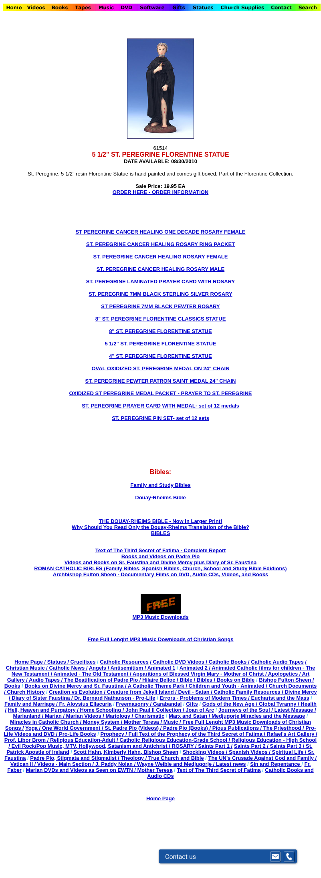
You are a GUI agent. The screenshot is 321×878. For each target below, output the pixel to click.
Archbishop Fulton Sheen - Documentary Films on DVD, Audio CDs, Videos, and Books (160, 574)
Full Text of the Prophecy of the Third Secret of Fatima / (197, 734)
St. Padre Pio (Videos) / (134, 728)
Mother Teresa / (144, 722)
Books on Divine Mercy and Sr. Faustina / (75, 686)
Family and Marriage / (31, 704)
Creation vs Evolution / (78, 692)
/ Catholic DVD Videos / (178, 662)
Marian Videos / (86, 716)
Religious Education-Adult (82, 740)
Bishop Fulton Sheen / (286, 680)
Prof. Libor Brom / (27, 740)
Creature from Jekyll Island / (142, 692)
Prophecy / (114, 734)
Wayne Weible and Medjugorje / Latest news (191, 764)
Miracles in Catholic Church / (46, 722)
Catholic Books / (228, 662)
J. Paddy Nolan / (116, 764)
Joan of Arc (200, 710)
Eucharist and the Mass (280, 698)
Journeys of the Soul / (246, 710)
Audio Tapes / (46, 680)
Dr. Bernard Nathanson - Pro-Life (114, 698)
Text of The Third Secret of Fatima (218, 770)
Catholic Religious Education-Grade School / (175, 740)
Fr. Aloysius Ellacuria (85, 704)
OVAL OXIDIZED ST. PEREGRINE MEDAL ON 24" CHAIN (160, 368)
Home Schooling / (102, 710)
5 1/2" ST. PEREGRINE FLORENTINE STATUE (160, 344)
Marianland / (29, 716)
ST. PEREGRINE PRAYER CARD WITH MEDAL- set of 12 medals (160, 406)
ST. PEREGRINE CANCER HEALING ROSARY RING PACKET (160, 244)
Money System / (103, 722)
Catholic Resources (124, 662)
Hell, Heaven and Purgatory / (44, 710)
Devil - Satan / (196, 692)
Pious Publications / (237, 728)
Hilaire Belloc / (160, 680)
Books (12, 686)
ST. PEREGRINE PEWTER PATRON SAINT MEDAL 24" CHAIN (160, 381)
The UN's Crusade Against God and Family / (262, 758)
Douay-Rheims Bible (160, 498)
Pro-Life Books (77, 734)
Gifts (192, 704)
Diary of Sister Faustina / (43, 698)
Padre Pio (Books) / (187, 728)
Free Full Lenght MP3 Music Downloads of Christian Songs (160, 639)
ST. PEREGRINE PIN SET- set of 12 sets (160, 418)
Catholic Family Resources (247, 692)
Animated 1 (161, 668)
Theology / (134, 758)
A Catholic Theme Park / (158, 686)
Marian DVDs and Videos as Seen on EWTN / (81, 770)
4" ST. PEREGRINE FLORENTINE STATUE (160, 356)
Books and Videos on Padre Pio (160, 556)
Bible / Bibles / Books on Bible (216, 680)
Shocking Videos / (206, 752)
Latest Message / (295, 710)
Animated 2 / (196, 668)
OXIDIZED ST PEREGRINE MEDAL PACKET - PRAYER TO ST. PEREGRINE (160, 393)
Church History (25, 692)
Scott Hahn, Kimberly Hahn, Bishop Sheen (125, 752)
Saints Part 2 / (251, 746)
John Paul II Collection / (155, 710)
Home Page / (30, 662)
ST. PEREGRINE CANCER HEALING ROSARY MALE (160, 269)
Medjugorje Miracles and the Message (258, 716)
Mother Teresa (154, 770)
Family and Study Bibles (160, 485)
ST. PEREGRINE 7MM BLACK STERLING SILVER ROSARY (160, 294)
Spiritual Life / (290, 752)
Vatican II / (23, 764)
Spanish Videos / (250, 752)
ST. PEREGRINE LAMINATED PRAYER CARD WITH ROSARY (160, 282)
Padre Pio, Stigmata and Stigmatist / (75, 758)
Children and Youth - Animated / (229, 686)
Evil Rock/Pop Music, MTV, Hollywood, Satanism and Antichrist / (92, 746)
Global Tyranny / (280, 704)
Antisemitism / (128, 668)
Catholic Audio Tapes (277, 662)
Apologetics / (285, 674)
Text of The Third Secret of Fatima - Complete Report (160, 550)
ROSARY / (185, 746)
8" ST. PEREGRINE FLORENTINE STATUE (160, 331)
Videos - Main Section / (66, 764)
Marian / (55, 716)
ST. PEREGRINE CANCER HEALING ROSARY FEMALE (160, 257)
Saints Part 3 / (287, 746)
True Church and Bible (176, 758)
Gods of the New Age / (230, 704)
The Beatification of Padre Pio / (103, 680)
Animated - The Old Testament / (92, 674)
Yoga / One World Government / (65, 728)
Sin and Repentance (275, 764)
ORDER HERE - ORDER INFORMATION (161, 192)
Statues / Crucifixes (71, 662)
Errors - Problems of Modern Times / (205, 698)
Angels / (100, 668)
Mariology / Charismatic (134, 716)
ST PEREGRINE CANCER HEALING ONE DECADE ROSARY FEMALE (161, 232)
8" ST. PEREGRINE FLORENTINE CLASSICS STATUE (160, 319)
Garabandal (167, 704)
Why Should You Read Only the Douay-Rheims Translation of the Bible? (160, 527)
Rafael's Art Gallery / (292, 734)
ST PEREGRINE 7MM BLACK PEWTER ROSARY (160, 306)
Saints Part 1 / (215, 746)
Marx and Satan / (190, 716)
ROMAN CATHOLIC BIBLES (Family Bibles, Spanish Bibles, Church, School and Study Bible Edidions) (160, 568)
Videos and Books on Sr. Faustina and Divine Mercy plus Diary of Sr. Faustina (160, 562)
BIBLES (160, 533)
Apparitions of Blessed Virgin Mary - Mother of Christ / (200, 674)
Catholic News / (68, 668)
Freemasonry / (134, 704)
